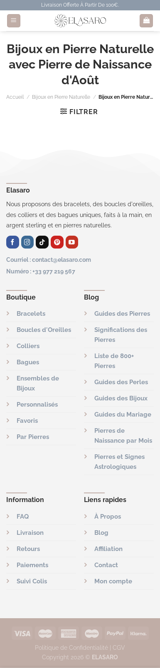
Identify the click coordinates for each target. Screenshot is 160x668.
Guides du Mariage (122, 414)
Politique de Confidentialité (71, 647)
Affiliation (108, 549)
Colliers (28, 346)
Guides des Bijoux (121, 398)
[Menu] (13, 21)
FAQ (23, 516)
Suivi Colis (32, 581)
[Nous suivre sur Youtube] (72, 242)
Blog (101, 532)
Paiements (32, 565)
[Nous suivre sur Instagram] (27, 242)
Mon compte (113, 581)
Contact (106, 565)
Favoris (27, 420)
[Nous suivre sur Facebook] (12, 242)
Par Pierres (33, 437)
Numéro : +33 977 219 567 (40, 271)
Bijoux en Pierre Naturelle (61, 97)
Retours (28, 549)
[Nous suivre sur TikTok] (42, 242)
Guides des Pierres (122, 313)
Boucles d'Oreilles (44, 330)
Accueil (15, 97)
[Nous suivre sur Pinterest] (57, 242)
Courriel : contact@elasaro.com (48, 259)
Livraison (30, 532)
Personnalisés (37, 404)
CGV (119, 647)
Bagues (28, 362)
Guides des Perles (121, 382)
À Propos (107, 516)
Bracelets (31, 313)
